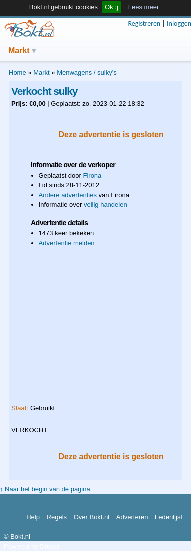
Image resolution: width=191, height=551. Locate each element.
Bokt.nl (28, 29)
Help (33, 517)
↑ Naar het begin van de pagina (45, 489)
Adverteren (132, 517)
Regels (57, 517)
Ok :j (111, 7)
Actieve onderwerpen (134, 49)
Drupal (49, 546)
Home (17, 72)
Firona (92, 175)
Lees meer (143, 7)
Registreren (144, 23)
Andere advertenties (68, 195)
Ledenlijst (168, 517)
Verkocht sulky (44, 91)
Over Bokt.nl (92, 517)
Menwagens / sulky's (87, 72)
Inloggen (179, 23)
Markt (19, 50)
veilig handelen (105, 204)
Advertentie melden (67, 243)
